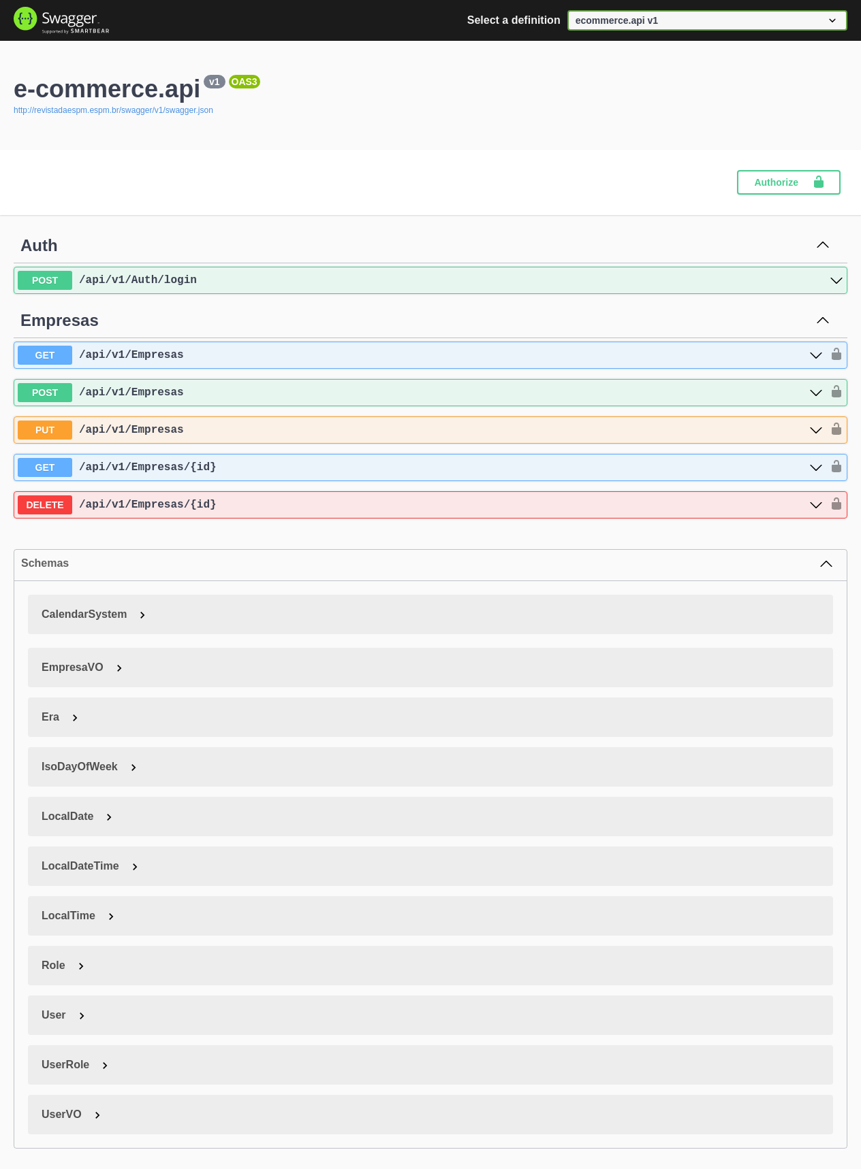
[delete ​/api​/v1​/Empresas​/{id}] (420, 504)
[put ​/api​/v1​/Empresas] (420, 430)
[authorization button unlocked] (833, 355)
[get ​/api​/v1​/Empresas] (420, 355)
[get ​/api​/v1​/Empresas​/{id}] (420, 467)
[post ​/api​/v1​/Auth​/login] (430, 280)
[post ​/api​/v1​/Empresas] (420, 392)
